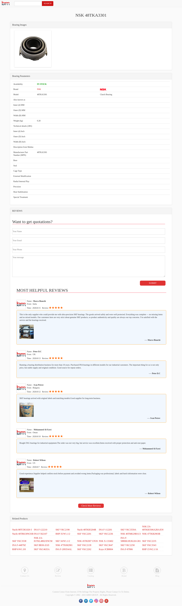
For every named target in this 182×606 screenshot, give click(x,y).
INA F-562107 (40, 534)
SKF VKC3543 (149, 545)
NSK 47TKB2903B (151, 534)
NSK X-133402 (106, 541)
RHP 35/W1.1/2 (63, 534)
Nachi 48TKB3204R (86, 529)
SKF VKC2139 (84, 545)
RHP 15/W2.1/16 (150, 549)
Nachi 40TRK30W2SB (22, 534)
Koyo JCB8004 (106, 549)
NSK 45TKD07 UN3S (87, 541)
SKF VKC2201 (84, 534)
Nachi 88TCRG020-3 (22, 529)
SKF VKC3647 (106, 545)
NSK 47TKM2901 (64, 545)
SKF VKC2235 (149, 541)
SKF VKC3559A (128, 529)
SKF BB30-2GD (41, 545)
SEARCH (47, 3)
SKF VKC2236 (106, 534)
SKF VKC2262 (84, 549)
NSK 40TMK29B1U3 (131, 534)
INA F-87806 (127, 549)
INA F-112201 (105, 529)
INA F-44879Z (19, 545)
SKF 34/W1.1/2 (63, 541)
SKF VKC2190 (63, 529)
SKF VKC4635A (41, 549)
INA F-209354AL (64, 549)
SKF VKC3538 (19, 541)
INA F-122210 (40, 529)
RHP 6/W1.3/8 (19, 549)
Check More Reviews (91, 505)
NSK (39, 89)
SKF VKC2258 (128, 545)
